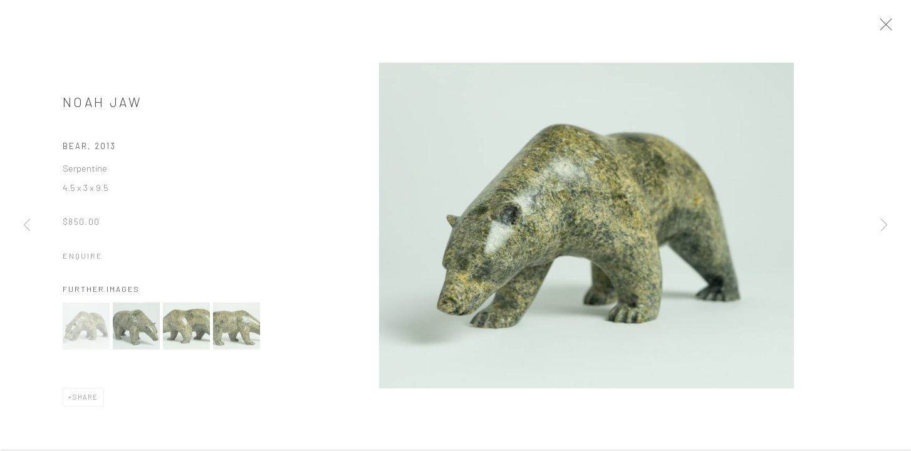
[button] (86, 329)
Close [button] (889, 28)
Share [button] (85, 401)
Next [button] (884, 225)
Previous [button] (27, 225)
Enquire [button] (83, 259)
